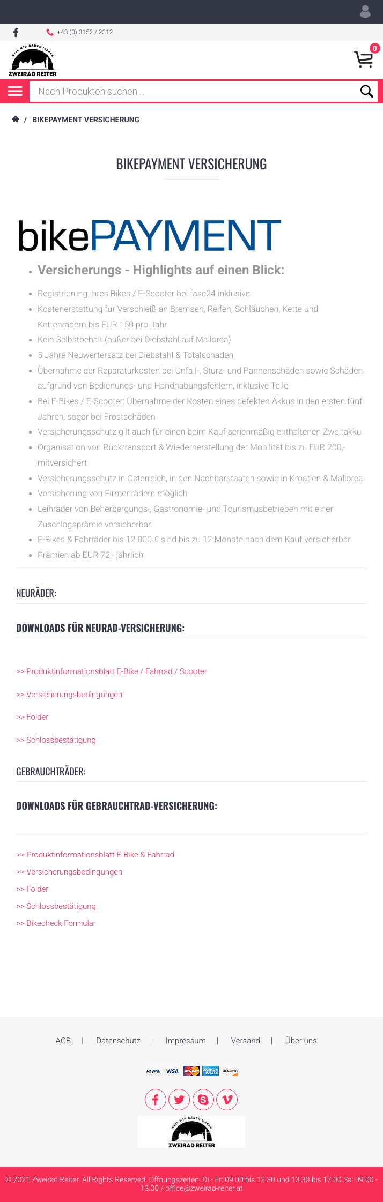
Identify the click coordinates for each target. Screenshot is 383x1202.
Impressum (186, 986)
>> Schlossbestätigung (56, 740)
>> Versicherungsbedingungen (69, 694)
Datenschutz (118, 986)
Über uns (301, 986)
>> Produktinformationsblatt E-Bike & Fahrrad (95, 855)
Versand (245, 986)
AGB (63, 986)
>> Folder (32, 717)
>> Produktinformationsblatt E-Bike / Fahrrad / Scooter (111, 671)
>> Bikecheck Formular (56, 923)
